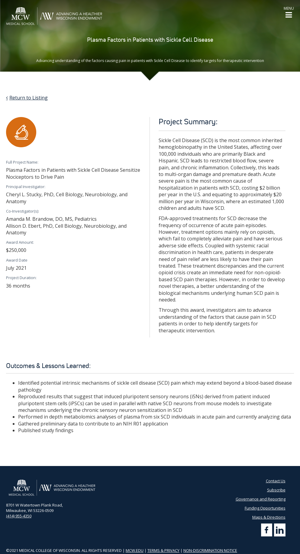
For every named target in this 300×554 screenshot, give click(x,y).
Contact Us (275, 481)
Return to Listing (28, 97)
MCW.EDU (135, 550)
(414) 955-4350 (18, 516)
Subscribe (276, 490)
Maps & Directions (268, 517)
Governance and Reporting (260, 499)
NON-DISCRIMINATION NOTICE (210, 550)
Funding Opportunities (265, 508)
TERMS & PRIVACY (163, 550)
